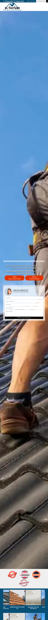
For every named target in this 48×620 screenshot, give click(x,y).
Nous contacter (34, 278)
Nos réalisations (15, 278)
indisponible (7, 1)
